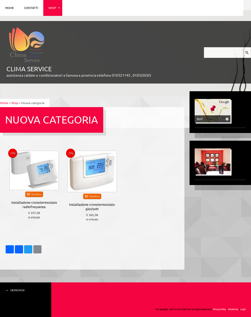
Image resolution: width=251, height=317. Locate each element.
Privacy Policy (219, 309)
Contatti (31, 7)
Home (9, 7)
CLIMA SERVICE (29, 69)
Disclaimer (233, 309)
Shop (54, 7)
